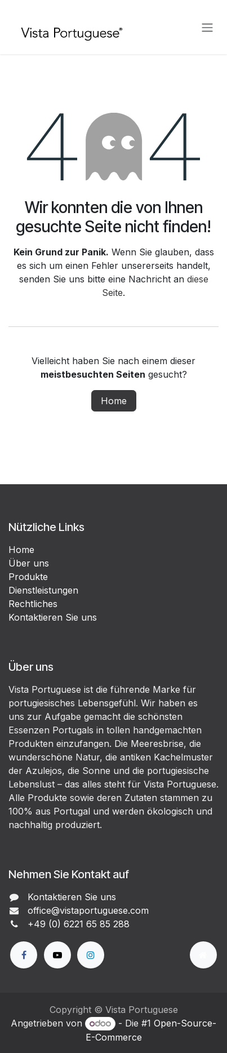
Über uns (28, 563)
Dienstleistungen (43, 590)
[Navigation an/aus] (207, 27)
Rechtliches (32, 603)
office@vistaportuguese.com (88, 910)
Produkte (28, 576)
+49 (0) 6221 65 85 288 (79, 924)
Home (114, 400)
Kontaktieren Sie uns (52, 617)
